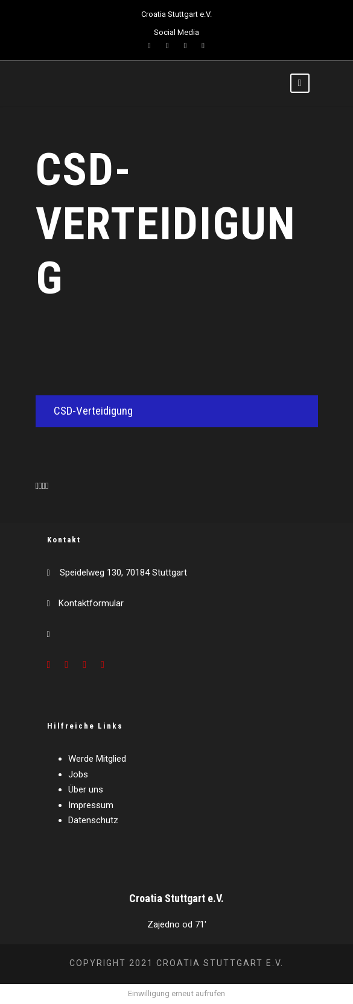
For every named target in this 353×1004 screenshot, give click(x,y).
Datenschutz (93, 820)
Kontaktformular (91, 603)
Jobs (78, 774)
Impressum (90, 805)
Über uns (85, 789)
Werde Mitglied (97, 758)
